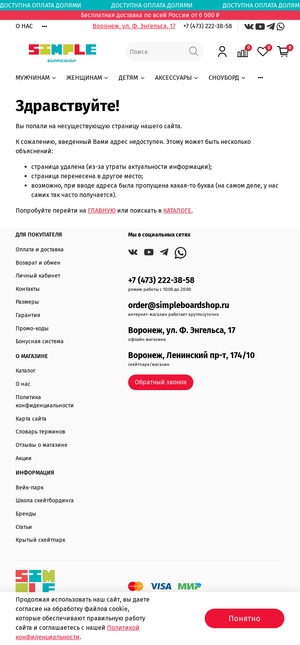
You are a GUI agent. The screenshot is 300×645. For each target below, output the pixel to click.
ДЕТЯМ (132, 77)
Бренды (26, 514)
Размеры (27, 302)
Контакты (28, 289)
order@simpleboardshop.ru (178, 305)
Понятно (245, 618)
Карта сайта (31, 419)
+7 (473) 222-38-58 (207, 26)
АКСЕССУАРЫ (177, 77)
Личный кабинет (38, 275)
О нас (23, 384)
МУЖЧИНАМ (36, 77)
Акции (24, 458)
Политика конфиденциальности (45, 401)
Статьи (24, 527)
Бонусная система (40, 341)
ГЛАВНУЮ (102, 210)
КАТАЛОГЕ (177, 210)
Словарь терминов (40, 431)
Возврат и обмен (38, 263)
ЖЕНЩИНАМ (87, 77)
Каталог (26, 370)
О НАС (24, 26)
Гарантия (28, 315)
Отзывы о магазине (42, 445)
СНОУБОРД (227, 77)
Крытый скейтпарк (40, 540)
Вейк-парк (29, 487)
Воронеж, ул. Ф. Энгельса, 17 (134, 26)
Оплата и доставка (40, 249)
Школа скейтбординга (45, 500)
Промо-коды (32, 328)
